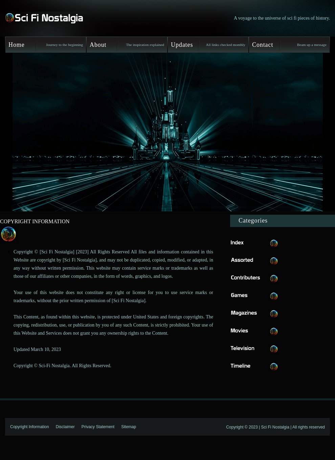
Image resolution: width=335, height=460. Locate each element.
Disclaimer (65, 426)
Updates (182, 44)
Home (16, 44)
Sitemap (128, 426)
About (98, 44)
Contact (262, 44)
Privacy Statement (98, 426)
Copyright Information (29, 426)
